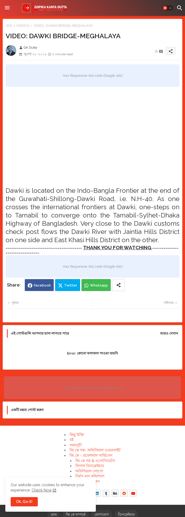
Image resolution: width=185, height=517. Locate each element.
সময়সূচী (75, 445)
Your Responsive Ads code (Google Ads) (92, 76)
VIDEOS (22, 26)
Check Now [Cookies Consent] (42, 490)
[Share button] (118, 285)
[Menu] (7, 8)
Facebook (42, 285)
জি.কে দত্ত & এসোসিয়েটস (95, 461)
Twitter (70, 285)
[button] (167, 8)
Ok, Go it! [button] (24, 501)
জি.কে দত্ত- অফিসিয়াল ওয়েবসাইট (95, 450)
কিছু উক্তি (76, 435)
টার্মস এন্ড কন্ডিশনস (89, 476)
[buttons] (97, 493)
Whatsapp (99, 285)
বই (71, 440)
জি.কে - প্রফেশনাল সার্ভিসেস (90, 455)
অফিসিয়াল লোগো (89, 471)
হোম (9, 26)
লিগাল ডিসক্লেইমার (89, 466)
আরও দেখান (169, 333)
